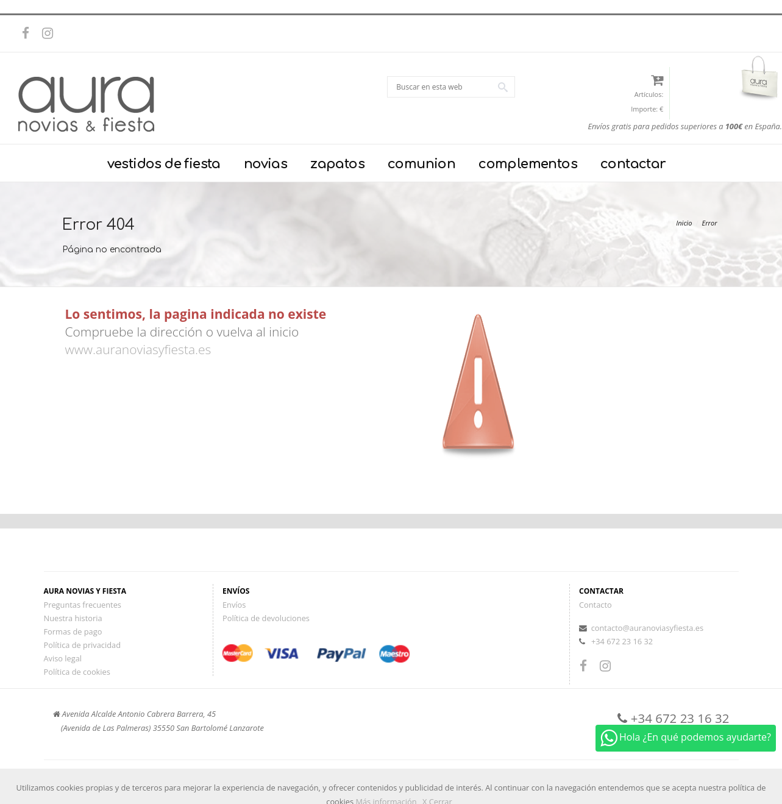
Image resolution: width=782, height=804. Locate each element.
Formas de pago (73, 631)
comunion (421, 164)
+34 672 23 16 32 (622, 641)
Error (709, 222)
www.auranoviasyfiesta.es (138, 349)
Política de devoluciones (266, 618)
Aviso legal (63, 658)
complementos (527, 164)
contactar (633, 164)
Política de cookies (77, 671)
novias (265, 164)
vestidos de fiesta (164, 164)
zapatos (337, 164)
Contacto (595, 604)
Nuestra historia (73, 618)
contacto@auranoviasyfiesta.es (647, 627)
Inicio (684, 222)
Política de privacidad (82, 644)
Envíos (234, 604)
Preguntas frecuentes (82, 604)
